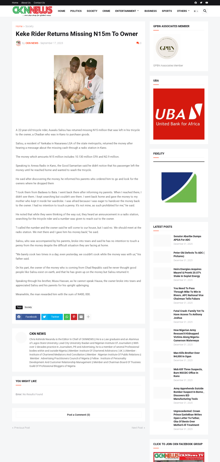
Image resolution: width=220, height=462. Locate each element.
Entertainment (125, 10)
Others (182, 10)
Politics (76, 10)
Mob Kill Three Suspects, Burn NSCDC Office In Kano (188, 373)
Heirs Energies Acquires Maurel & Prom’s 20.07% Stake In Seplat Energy (187, 273)
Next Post (137, 427)
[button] (196, 11)
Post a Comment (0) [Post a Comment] (78, 414)
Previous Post (22, 427)
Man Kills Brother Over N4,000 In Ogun (187, 354)
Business (151, 10)
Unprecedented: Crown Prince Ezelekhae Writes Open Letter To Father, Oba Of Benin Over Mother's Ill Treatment (188, 418)
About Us (26, 2)
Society (92, 10)
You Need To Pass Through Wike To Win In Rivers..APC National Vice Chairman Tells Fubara (189, 293)
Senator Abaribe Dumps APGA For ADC (187, 238)
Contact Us (39, 2)
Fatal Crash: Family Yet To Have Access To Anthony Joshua (189, 314)
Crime (106, 10)
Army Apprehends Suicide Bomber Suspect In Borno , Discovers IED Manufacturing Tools (189, 393)
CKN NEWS (37, 334)
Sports (167, 10)
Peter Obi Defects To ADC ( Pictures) (189, 254)
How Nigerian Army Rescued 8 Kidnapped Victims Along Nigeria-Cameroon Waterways (187, 335)
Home (15, 2)
